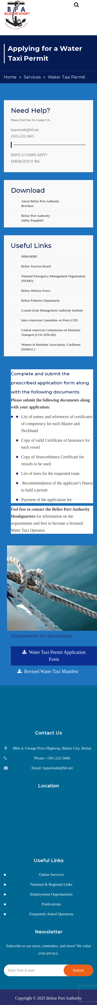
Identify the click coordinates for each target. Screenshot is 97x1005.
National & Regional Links (51, 884)
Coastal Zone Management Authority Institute (52, 310)
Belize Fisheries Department (40, 300)
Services (32, 77)
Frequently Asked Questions (51, 914)
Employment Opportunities (51, 894)
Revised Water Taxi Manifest (47, 671)
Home (10, 77)
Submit (78, 970)
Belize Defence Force (35, 291)
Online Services (51, 874)
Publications (51, 904)
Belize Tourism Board (36, 266)
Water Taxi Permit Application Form (54, 656)
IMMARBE (29, 256)
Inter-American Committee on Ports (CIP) (49, 320)
